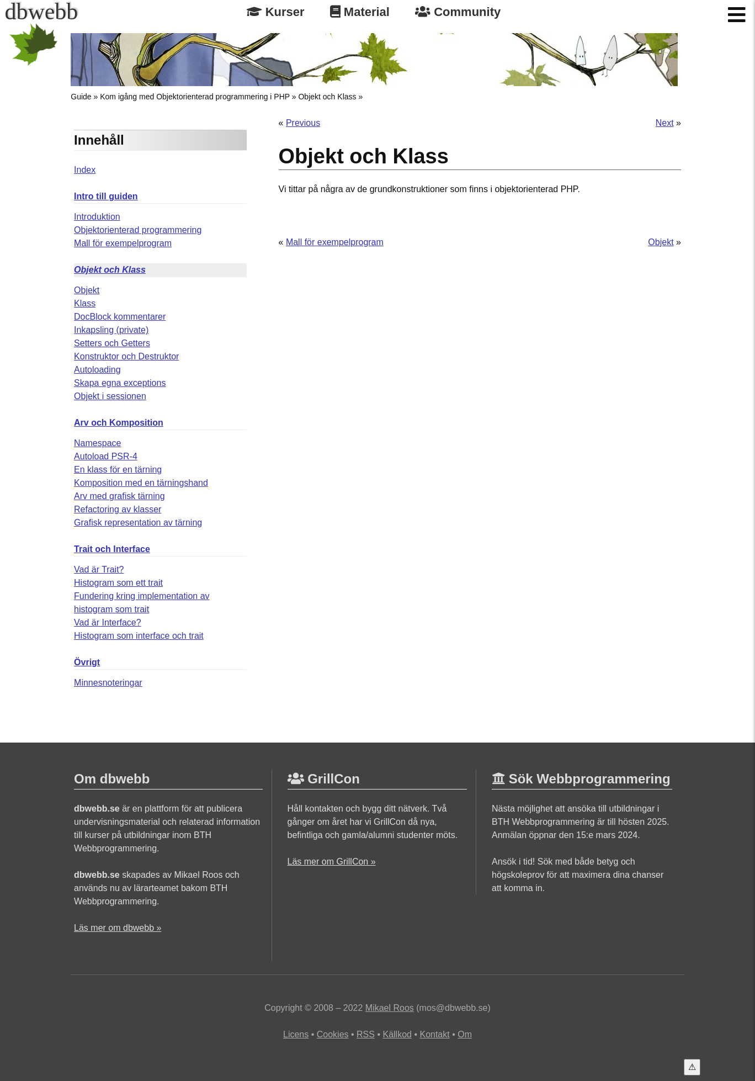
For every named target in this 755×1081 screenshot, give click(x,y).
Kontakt (434, 1034)
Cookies (333, 1034)
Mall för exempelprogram (123, 243)
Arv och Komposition (118, 422)
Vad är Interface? (107, 622)
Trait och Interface (112, 549)
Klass (84, 303)
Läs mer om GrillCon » (332, 861)
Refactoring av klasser (117, 509)
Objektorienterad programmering (137, 230)
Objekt (86, 290)
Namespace (97, 443)
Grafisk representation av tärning (138, 522)
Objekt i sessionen (110, 396)
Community (458, 12)
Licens (296, 1034)
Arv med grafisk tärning (119, 496)
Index (84, 169)
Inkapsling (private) (111, 330)
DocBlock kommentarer (120, 316)
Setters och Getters (112, 343)
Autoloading (97, 369)
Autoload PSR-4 (105, 456)
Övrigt (87, 662)
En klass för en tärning (118, 469)
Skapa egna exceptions (120, 383)
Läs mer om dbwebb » (117, 927)
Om (465, 1034)
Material (360, 12)
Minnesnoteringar (108, 682)
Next (665, 123)
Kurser (276, 12)
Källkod (396, 1034)
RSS (366, 1034)
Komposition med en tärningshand (141, 482)
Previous (303, 123)
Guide (81, 96)
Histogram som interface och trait (139, 635)
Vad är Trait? (99, 569)
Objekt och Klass (327, 96)
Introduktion (97, 216)
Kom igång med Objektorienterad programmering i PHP (195, 96)
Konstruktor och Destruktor (126, 356)
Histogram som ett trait (118, 582)
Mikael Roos (389, 1008)
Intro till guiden (106, 196)
